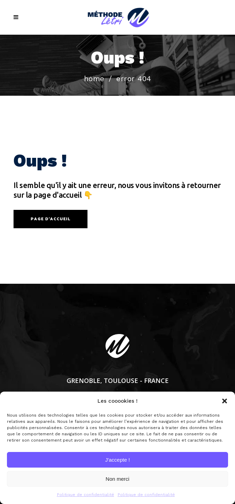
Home (94, 78)
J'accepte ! (117, 460)
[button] (224, 401)
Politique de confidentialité (85, 494)
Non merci (117, 479)
